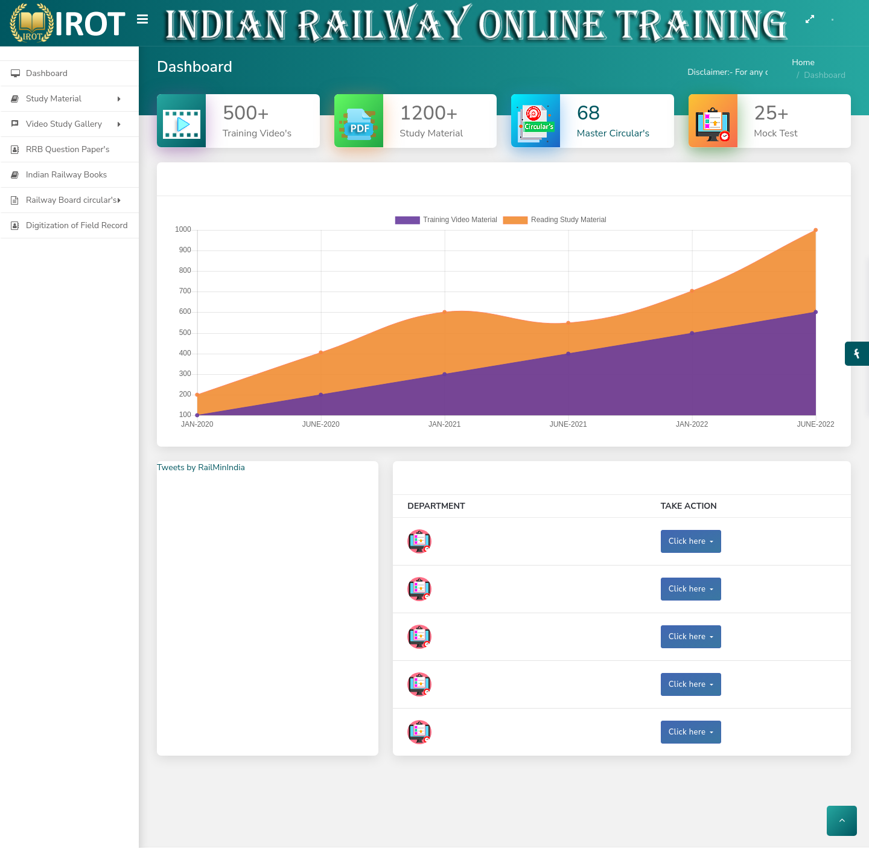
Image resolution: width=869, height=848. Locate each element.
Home (803, 62)
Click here (688, 541)
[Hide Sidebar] (142, 23)
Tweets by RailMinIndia (201, 467)
